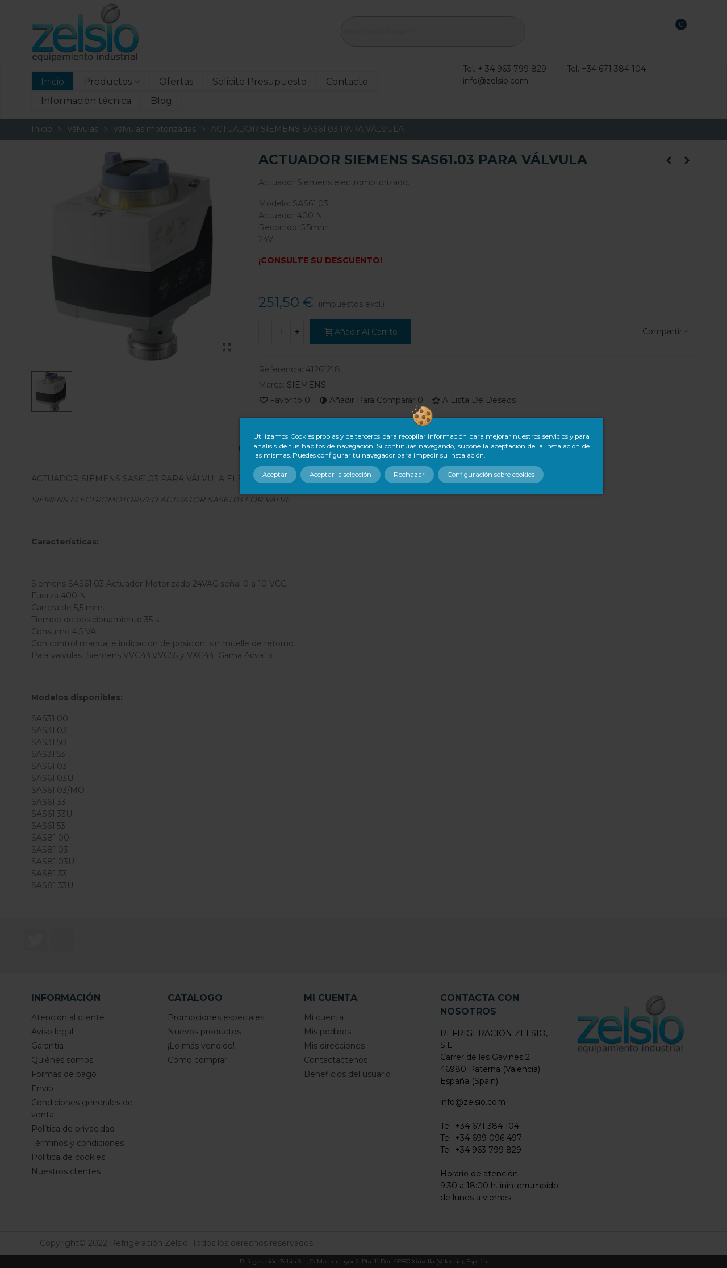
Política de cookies (68, 1157)
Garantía (47, 1046)
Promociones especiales (216, 1017)
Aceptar (274, 475)
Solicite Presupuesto (259, 81)
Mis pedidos (327, 1031)
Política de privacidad (73, 1129)
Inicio (52, 81)
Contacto (347, 81)
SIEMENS (306, 385)
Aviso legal (52, 1031)
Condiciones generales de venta (82, 1108)
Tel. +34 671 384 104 (606, 69)
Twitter (35, 940)
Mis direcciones (334, 1046)
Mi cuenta (324, 1017)
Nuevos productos (204, 1031)
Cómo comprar (197, 1060)
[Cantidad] (281, 332)
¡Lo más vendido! (201, 1046)
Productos (107, 81)
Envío (42, 1088)
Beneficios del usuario (347, 1074)
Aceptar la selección (340, 475)
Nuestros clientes (66, 1171)
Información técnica (86, 100)
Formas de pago (64, 1074)
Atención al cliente (68, 1017)
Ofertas (176, 81)
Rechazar (409, 475)
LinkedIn (62, 940)
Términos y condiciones (77, 1143)
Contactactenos (335, 1060)
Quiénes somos (62, 1060)
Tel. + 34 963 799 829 (504, 69)
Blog (161, 100)
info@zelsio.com (495, 81)
